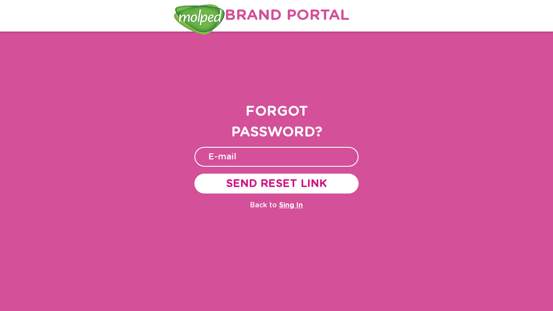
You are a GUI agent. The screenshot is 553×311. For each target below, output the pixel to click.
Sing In (291, 205)
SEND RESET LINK (276, 183)
